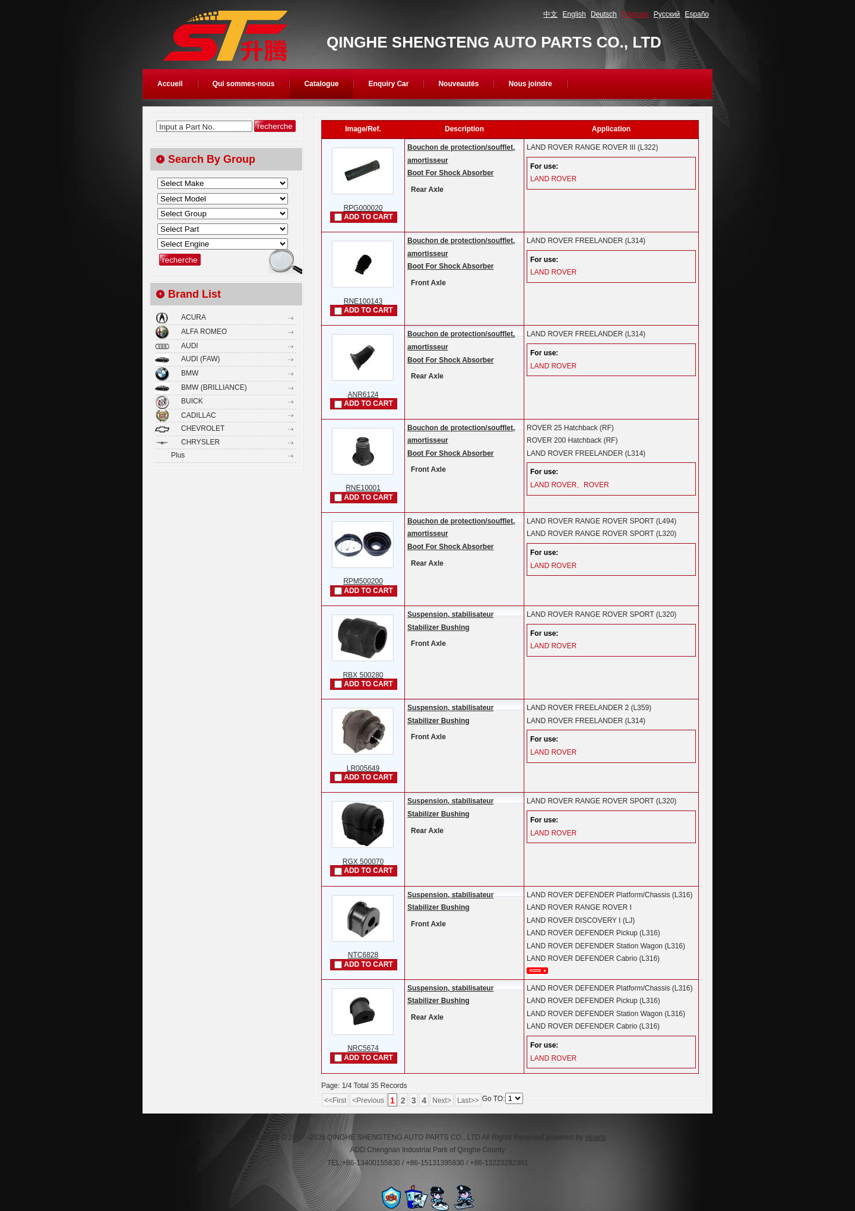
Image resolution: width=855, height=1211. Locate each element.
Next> (441, 1100)
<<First (335, 1100)
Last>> (468, 1100)
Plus (178, 455)
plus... (537, 971)
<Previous (368, 1100)
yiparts (595, 1137)
